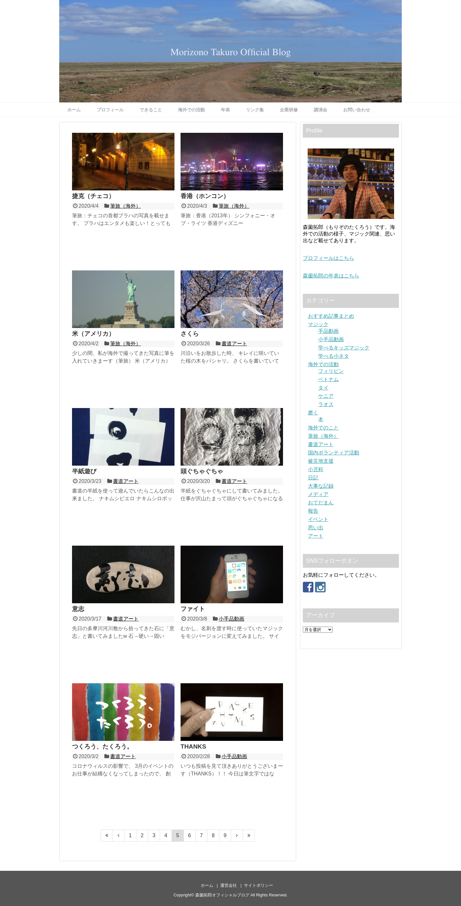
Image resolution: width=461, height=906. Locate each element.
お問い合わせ (356, 110)
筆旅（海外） (125, 206)
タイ (323, 387)
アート (315, 536)
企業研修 (289, 110)
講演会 (320, 110)
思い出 (315, 527)
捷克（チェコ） (93, 196)
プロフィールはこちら (328, 258)
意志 (78, 608)
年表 (225, 110)
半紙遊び (84, 471)
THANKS (193, 746)
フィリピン (331, 371)
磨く (313, 412)
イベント (318, 519)
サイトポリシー (258, 885)
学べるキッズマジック (343, 347)
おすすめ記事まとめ (331, 316)
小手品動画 (231, 618)
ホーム (74, 110)
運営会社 (228, 885)
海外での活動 (191, 110)
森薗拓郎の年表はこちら (331, 275)
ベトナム (328, 379)
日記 (313, 477)
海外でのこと (323, 427)
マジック (318, 324)
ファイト (193, 608)
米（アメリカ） (93, 333)
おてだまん (321, 502)
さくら (190, 333)
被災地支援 (321, 461)
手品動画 (328, 331)
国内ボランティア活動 (333, 452)
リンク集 (255, 110)
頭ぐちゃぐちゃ (202, 471)
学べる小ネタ (333, 356)
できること (151, 110)
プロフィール (110, 110)
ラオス (326, 404)
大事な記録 (321, 486)
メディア (318, 494)
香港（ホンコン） (205, 196)
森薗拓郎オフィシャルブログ (222, 895)
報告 (313, 511)
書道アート (234, 343)
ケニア (326, 396)
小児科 (315, 469)
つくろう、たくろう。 (102, 746)
